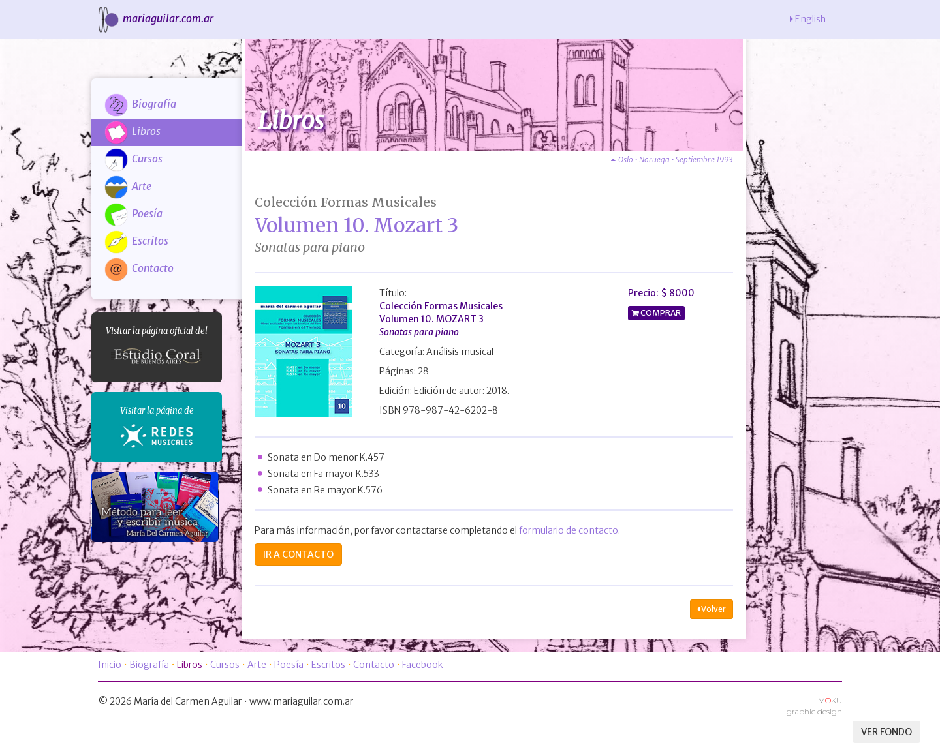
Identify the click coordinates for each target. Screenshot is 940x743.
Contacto (139, 268)
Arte (127, 185)
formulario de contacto (568, 530)
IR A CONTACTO (298, 554)
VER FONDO (886, 732)
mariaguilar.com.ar (154, 18)
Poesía (133, 213)
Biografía (140, 103)
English (808, 19)
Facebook (422, 665)
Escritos (136, 240)
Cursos (133, 158)
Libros (132, 131)
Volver (711, 609)
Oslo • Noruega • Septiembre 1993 (672, 159)
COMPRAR (660, 313)
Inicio (109, 665)
